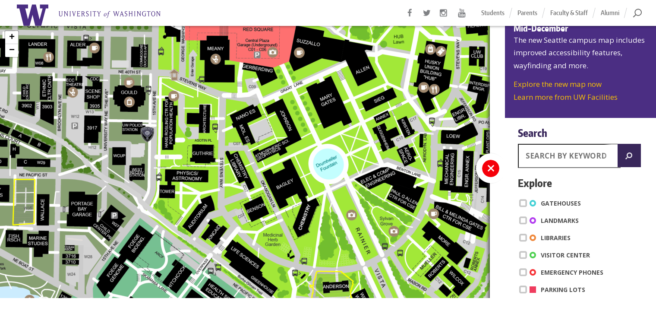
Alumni (610, 13)
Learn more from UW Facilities (566, 97)
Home (99, 15)
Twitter (427, 17)
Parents (527, 13)
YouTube (461, 17)
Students (493, 13)
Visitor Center (556, 255)
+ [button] (12, 37)
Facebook (410, 17)
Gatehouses (551, 203)
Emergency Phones (562, 272)
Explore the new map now (558, 84)
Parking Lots (553, 289)
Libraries (546, 237)
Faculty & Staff (569, 13)
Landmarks (550, 220)
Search (532, 133)
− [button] (12, 50)
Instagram (444, 17)
